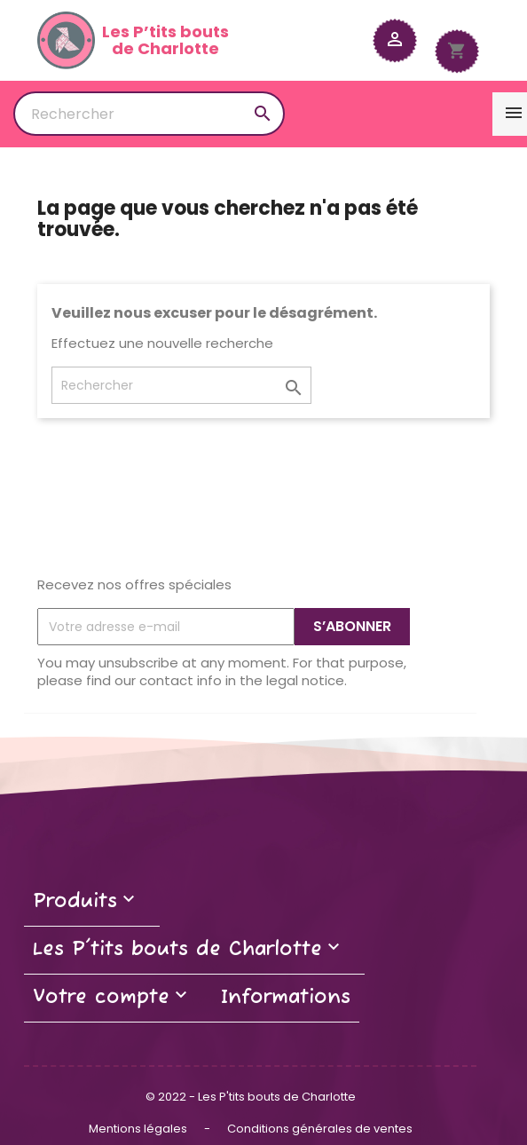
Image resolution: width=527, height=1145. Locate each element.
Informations (285, 997)
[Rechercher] (149, 113)
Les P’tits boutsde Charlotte (133, 40)
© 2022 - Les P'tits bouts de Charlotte (251, 1096)
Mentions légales (139, 1128)
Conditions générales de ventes (320, 1128)
